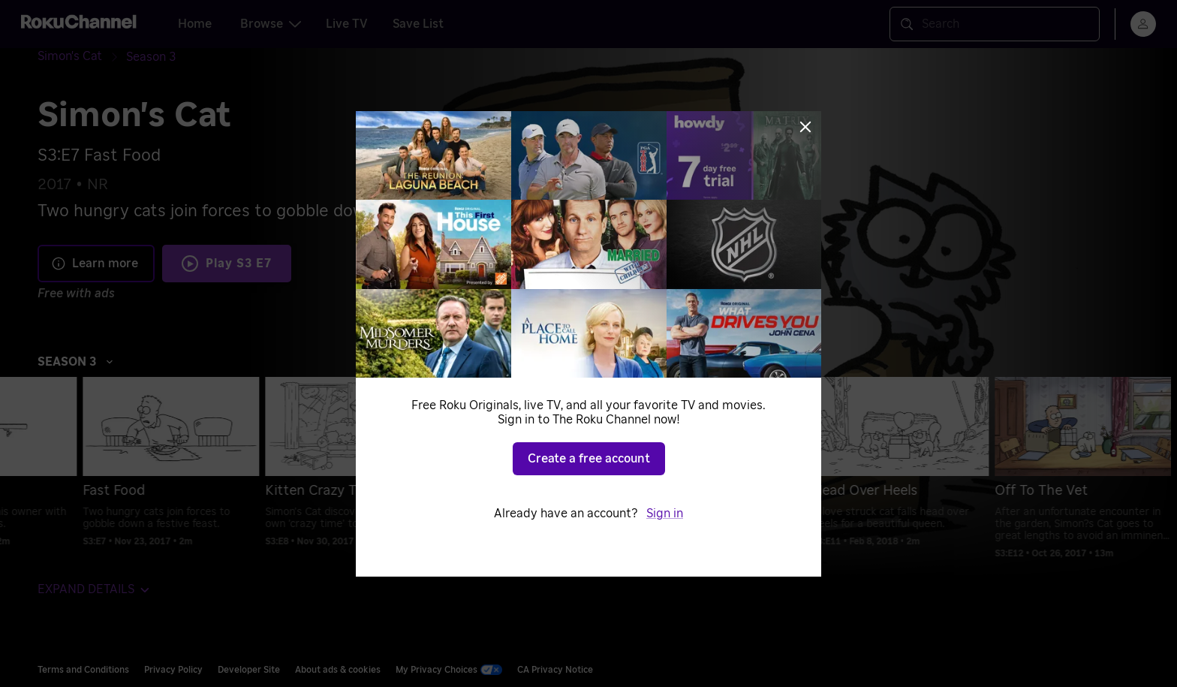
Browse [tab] (270, 24)
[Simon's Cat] (82, 56)
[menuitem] (135, 468)
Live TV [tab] (347, 24)
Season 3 (76, 361)
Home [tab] (195, 24)
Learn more (94, 264)
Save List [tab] (418, 24)
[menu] (1143, 24)
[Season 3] (151, 57)
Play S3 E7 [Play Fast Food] (239, 264)
